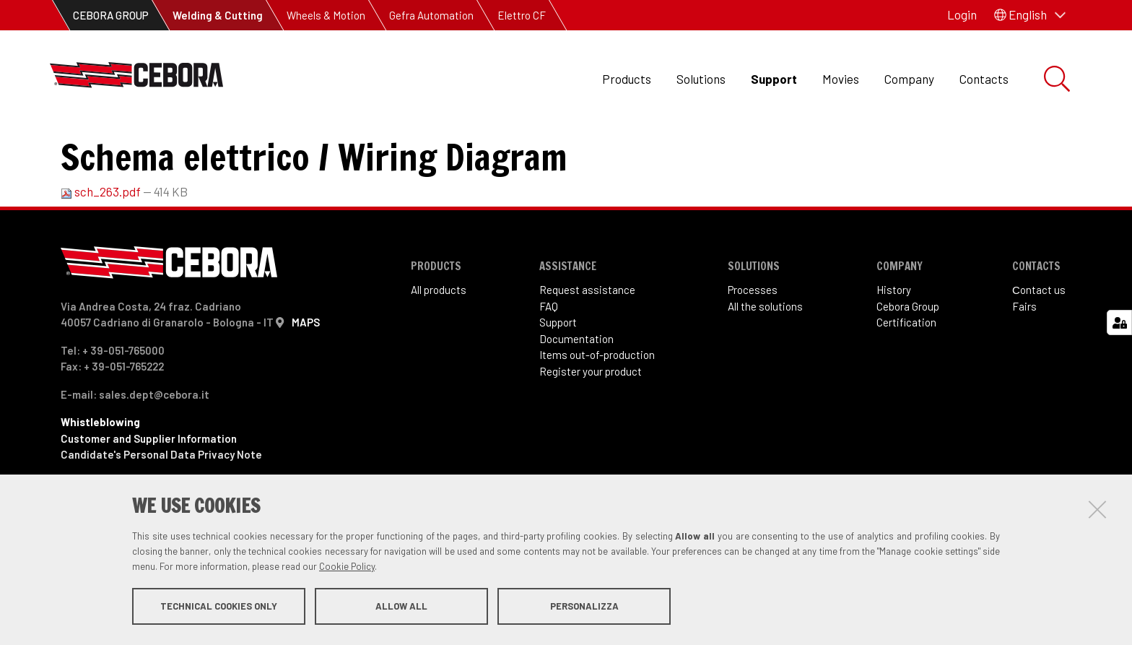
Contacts (984, 79)
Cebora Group (907, 365)
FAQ (548, 365)
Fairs (1024, 365)
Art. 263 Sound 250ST (340, 145)
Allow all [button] (401, 607)
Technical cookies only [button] (218, 607)
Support (774, 79)
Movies (840, 79)
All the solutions (765, 365)
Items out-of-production (597, 413)
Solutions (701, 79)
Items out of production (200, 145)
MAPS (306, 381)
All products (438, 348)
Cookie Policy (347, 567)
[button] (1029, 15)
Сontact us (1039, 348)
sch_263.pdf (102, 250)
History (893, 348)
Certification (906, 381)
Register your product (590, 430)
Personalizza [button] (584, 607)
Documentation (576, 397)
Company (909, 79)
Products (626, 79)
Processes (753, 348)
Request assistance (587, 348)
